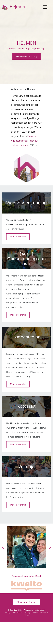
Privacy (7, 613)
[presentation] (3, 547)
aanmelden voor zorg (26, 56)
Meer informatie (18, 236)
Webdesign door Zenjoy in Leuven (25, 613)
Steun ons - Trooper (26, 602)
